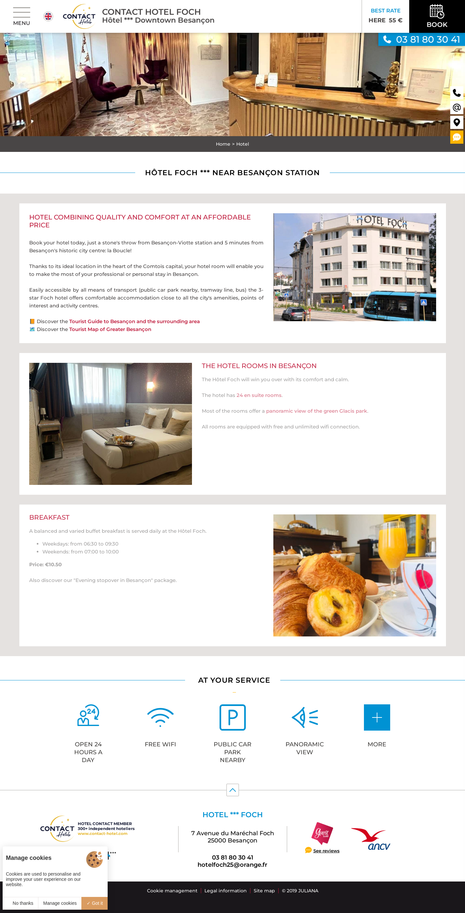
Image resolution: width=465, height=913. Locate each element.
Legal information (225, 890)
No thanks (20, 903)
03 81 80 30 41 (232, 857)
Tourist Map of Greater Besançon (110, 328)
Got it (95, 903)
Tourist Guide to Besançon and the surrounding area (134, 320)
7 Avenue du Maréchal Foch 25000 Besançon (232, 837)
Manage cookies (60, 903)
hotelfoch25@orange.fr (232, 864)
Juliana (308, 891)
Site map (264, 890)
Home (223, 144)
